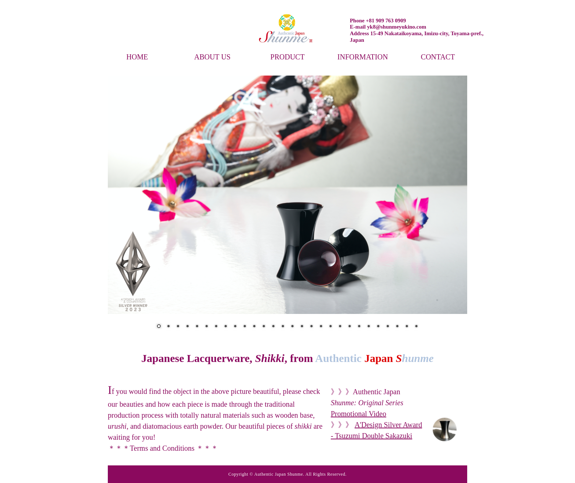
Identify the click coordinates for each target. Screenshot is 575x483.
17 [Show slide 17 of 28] (311, 327)
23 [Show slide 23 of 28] (369, 327)
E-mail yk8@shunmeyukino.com (388, 27)
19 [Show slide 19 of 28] (330, 327)
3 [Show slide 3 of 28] (178, 327)
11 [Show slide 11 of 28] (254, 327)
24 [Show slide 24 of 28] (378, 327)
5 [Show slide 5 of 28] (197, 327)
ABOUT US (212, 57)
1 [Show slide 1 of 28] (159, 327)
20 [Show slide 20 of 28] (340, 327)
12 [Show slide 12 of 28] (264, 327)
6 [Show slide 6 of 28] (206, 327)
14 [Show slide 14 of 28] (283, 327)
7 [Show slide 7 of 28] (216, 327)
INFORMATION (362, 57)
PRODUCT (287, 57)
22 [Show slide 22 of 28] (359, 327)
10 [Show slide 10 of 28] (245, 327)
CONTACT (438, 57)
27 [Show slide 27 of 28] (407, 327)
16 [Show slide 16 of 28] (302, 327)
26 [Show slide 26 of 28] (397, 327)
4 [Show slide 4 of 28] (187, 327)
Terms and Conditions (163, 448)
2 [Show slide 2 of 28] (168, 327)
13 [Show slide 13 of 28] (273, 327)
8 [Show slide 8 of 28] (225, 327)
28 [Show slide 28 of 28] (416, 327)
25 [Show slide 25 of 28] (388, 327)
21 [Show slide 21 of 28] (349, 327)
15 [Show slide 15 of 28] (292, 327)
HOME (137, 57)
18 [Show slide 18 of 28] (321, 327)
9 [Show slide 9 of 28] (235, 327)
